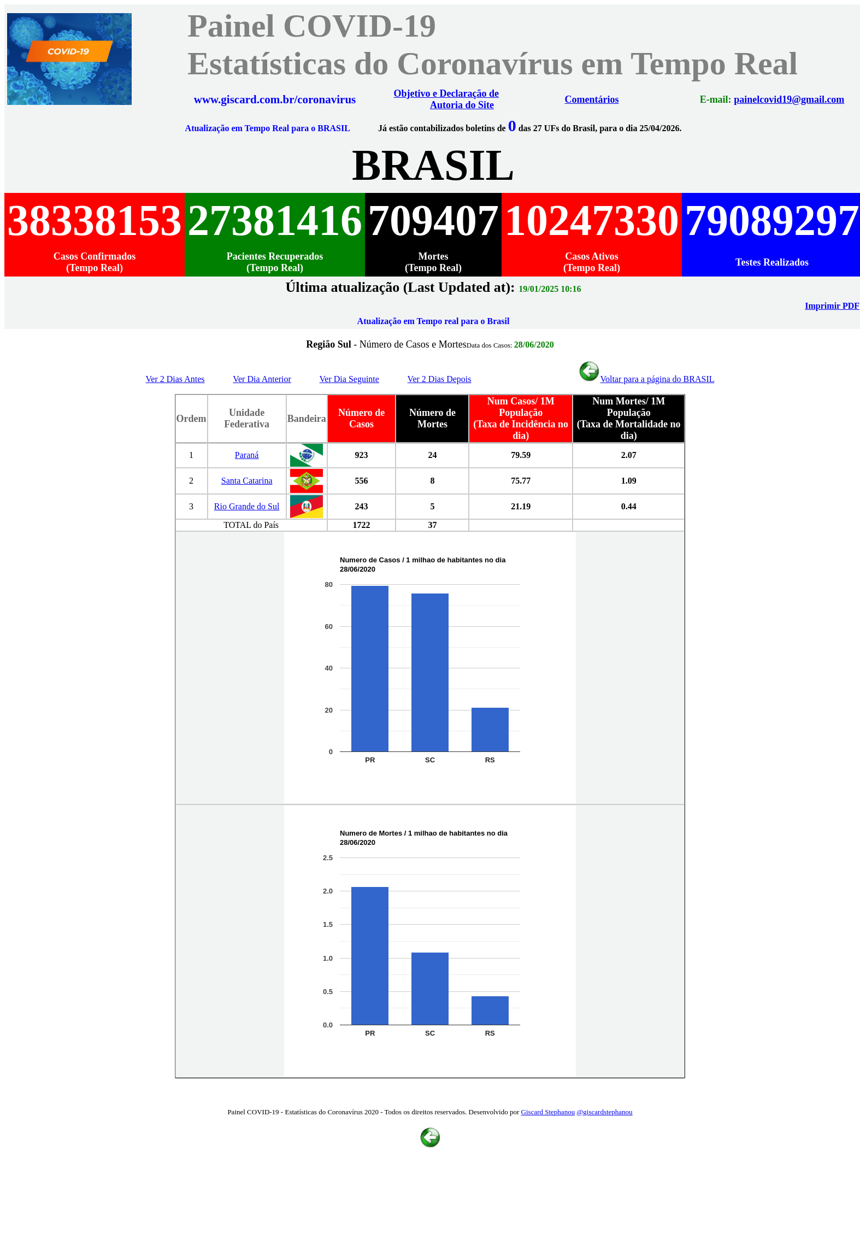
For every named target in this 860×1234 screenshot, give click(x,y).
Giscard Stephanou (548, 1112)
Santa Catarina (247, 480)
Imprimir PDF (832, 305)
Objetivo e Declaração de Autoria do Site (446, 99)
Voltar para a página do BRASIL (646, 379)
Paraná (247, 455)
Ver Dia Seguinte (349, 379)
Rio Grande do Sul (247, 506)
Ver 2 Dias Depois (440, 379)
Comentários (592, 99)
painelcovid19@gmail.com (789, 99)
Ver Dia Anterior (262, 379)
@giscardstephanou (604, 1112)
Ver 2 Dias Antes (175, 379)
